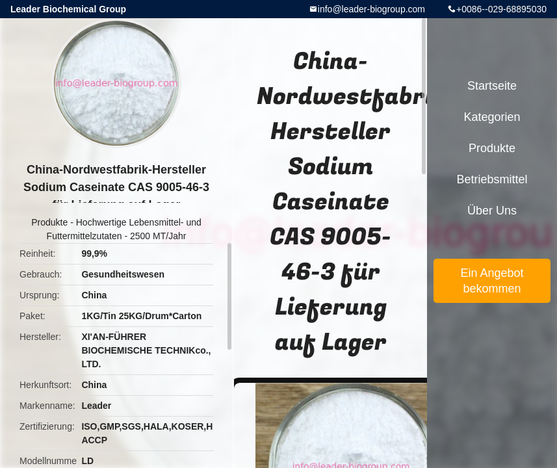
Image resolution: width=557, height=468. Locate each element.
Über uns (492, 210)
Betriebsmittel (491, 179)
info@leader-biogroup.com (371, 9)
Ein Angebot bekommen (491, 280)
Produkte (49, 222)
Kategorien (491, 117)
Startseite (492, 85)
